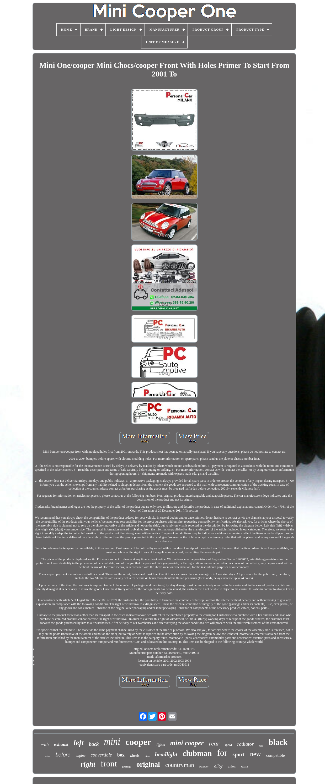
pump (126, 766)
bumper (204, 766)
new (255, 754)
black (278, 742)
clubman (197, 753)
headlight (166, 754)
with (45, 744)
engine (80, 756)
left (79, 742)
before (63, 755)
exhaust (61, 744)
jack (261, 745)
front (108, 763)
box (121, 755)
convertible (101, 755)
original (148, 764)
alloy (218, 766)
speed (228, 745)
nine (147, 756)
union (232, 766)
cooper (138, 742)
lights (161, 745)
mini (112, 742)
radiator (245, 744)
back (94, 744)
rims (244, 766)
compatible (275, 755)
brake (47, 756)
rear (214, 743)
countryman (179, 765)
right (88, 764)
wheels (135, 756)
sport (238, 754)
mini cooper (187, 743)
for (222, 753)
